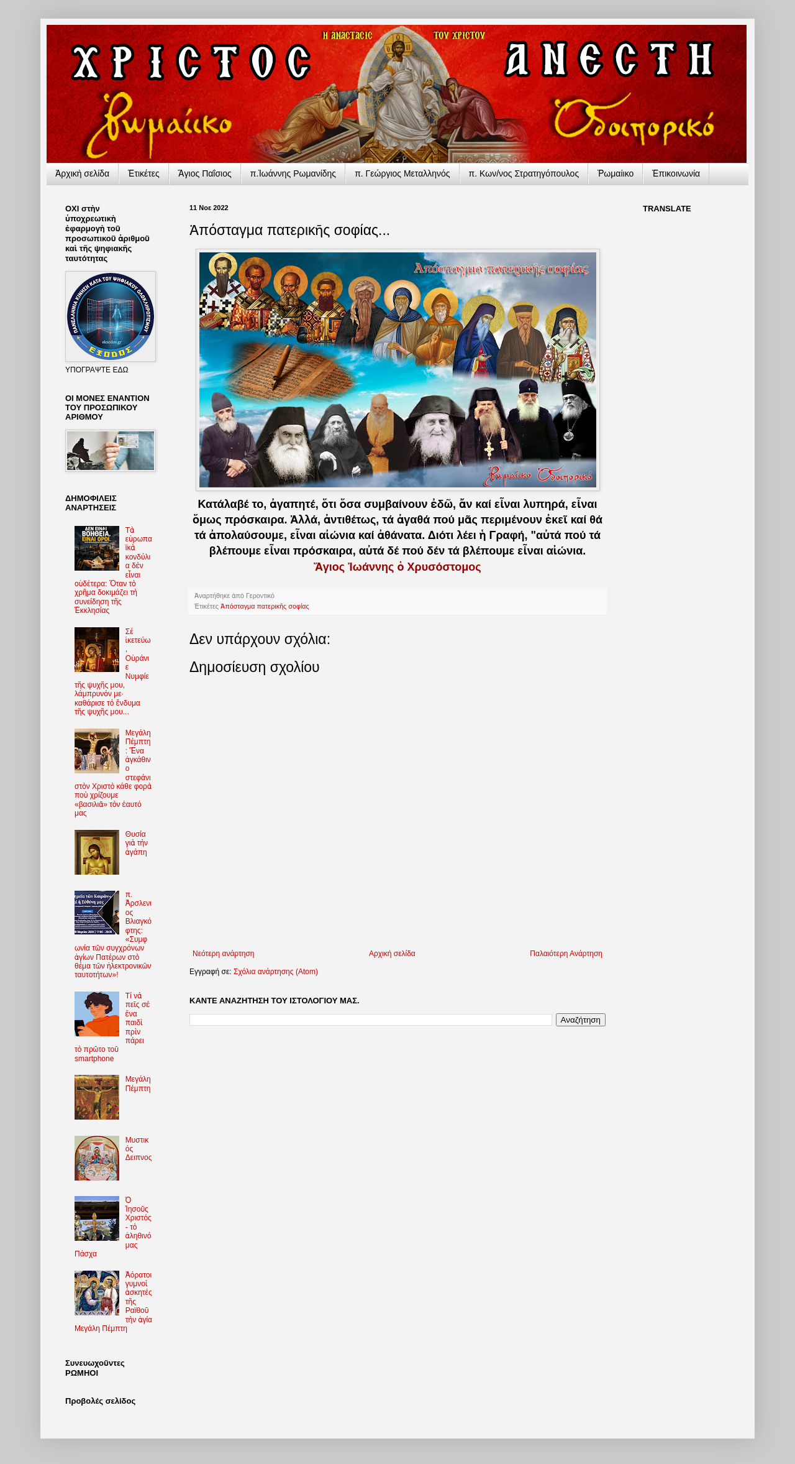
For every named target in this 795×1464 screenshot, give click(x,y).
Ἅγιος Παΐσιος (205, 173)
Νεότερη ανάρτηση (223, 953)
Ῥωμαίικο (615, 173)
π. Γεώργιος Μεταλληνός (402, 173)
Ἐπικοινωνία (676, 173)
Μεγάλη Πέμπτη (138, 1083)
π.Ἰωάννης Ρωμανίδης (293, 173)
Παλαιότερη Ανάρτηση (566, 953)
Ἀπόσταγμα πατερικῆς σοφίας (264, 606)
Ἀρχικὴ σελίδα (82, 173)
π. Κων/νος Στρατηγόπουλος (524, 173)
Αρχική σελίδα (392, 953)
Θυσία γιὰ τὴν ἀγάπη (136, 843)
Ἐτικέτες (144, 173)
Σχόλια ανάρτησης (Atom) (276, 971)
